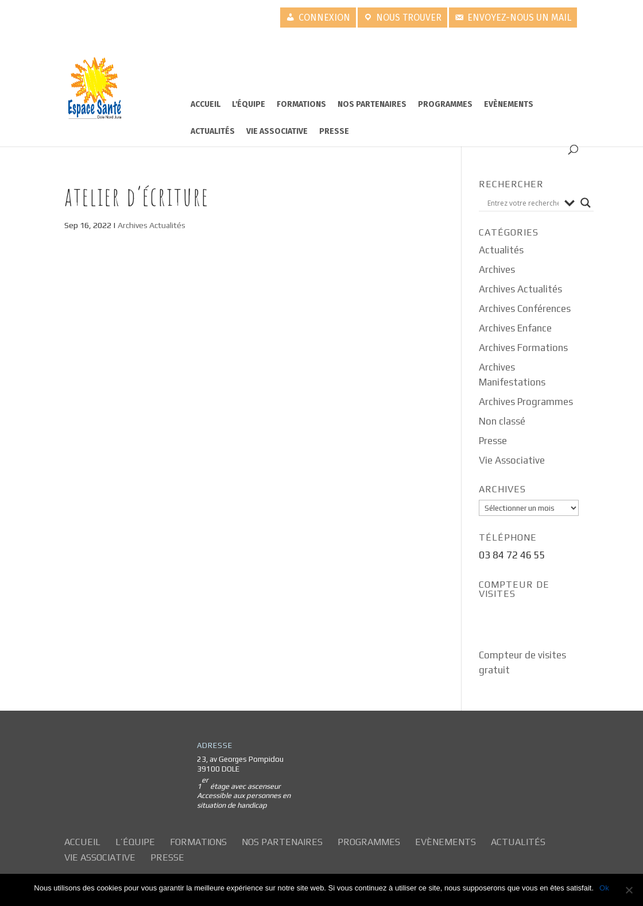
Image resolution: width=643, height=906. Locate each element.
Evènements (508, 104)
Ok (604, 888)
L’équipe (135, 841)
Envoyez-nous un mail (519, 17)
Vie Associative (277, 131)
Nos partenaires (372, 104)
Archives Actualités (151, 225)
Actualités (213, 131)
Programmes (445, 104)
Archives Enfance (515, 328)
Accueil (205, 104)
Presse (334, 131)
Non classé (502, 421)
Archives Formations (523, 347)
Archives (497, 269)
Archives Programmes (526, 401)
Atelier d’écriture (136, 196)
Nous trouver (408, 17)
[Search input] (523, 203)
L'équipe (248, 104)
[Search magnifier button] (586, 203)
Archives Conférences (525, 308)
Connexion (324, 17)
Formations (301, 104)
